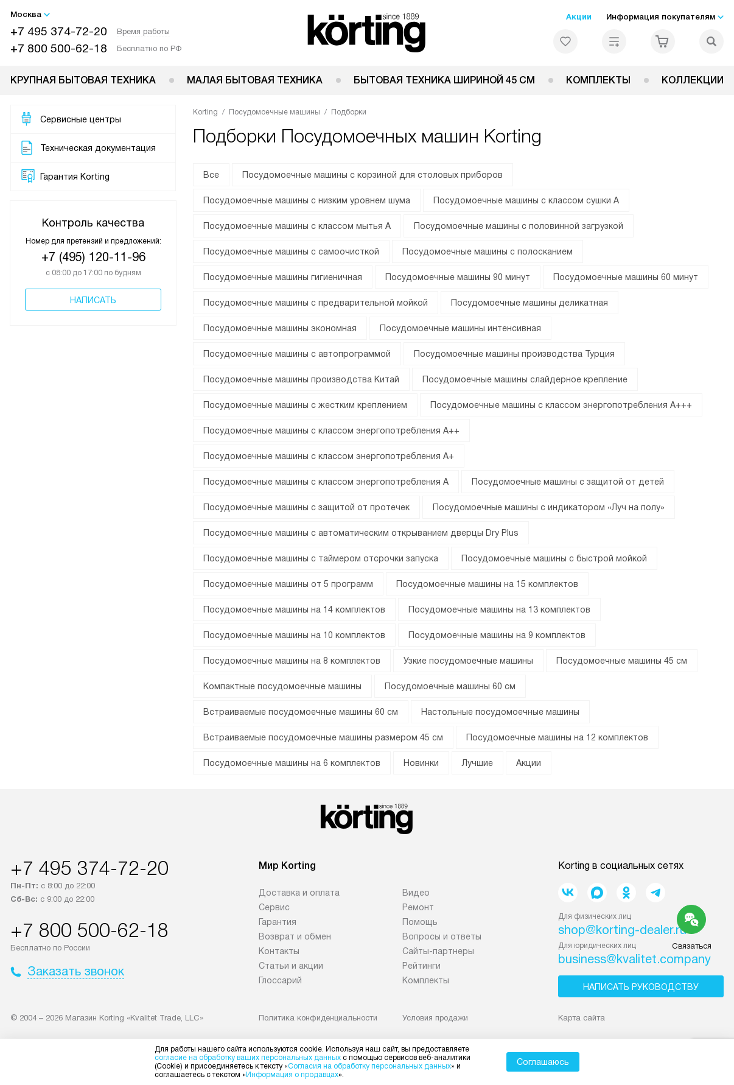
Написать (93, 300)
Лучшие (477, 763)
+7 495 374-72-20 (58, 31)
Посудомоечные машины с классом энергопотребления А (326, 481)
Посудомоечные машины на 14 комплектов (294, 609)
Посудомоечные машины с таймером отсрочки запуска (320, 558)
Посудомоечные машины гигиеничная (282, 277)
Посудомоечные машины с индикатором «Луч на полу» (549, 507)
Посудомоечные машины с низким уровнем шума (306, 200)
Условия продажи (435, 1017)
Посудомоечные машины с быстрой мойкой (554, 558)
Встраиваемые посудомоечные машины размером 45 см (323, 737)
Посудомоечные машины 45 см (621, 660)
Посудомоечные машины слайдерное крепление (524, 379)
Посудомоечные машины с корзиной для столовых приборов (372, 175)
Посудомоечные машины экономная (280, 328)
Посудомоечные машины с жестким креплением (305, 405)
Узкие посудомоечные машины (468, 660)
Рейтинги (421, 966)
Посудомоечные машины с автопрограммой (297, 354)
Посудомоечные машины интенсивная (460, 328)
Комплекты (598, 80)
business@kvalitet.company (634, 959)
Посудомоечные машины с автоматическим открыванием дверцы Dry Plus (361, 533)
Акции (579, 16)
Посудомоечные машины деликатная (529, 302)
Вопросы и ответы (441, 936)
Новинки (421, 763)
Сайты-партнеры (438, 951)
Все (211, 175)
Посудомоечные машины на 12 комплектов (557, 737)
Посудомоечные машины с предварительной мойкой (315, 302)
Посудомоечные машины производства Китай (301, 379)
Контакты (279, 951)
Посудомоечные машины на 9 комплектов (496, 635)
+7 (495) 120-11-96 (93, 257)
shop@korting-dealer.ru (622, 929)
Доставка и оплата (299, 892)
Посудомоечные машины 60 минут (625, 277)
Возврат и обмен (295, 936)
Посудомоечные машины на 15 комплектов (487, 584)
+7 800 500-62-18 (58, 48)
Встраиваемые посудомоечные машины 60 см (300, 712)
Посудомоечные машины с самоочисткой (291, 251)
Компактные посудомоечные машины (282, 686)
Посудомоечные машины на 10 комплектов (294, 635)
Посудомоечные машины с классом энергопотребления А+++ (561, 405)
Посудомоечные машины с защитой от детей (568, 481)
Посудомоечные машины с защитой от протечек (306, 507)
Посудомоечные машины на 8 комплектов (291, 660)
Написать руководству (641, 987)
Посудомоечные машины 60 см (450, 686)
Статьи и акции (291, 966)
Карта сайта (581, 1017)
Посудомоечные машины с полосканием (487, 251)
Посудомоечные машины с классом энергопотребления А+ (328, 456)
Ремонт (418, 907)
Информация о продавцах (292, 1074)
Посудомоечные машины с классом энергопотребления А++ (331, 430)
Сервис (274, 907)
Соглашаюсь (543, 1062)
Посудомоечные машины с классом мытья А (297, 226)
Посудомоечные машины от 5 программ (288, 584)
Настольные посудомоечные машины (500, 712)
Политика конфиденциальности (318, 1017)
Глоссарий (280, 980)
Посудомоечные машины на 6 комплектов (291, 763)
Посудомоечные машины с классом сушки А (526, 200)
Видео (416, 892)
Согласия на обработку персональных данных (369, 1066)
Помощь (420, 922)
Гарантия (277, 922)
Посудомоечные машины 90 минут (457, 277)
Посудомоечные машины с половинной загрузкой (518, 226)
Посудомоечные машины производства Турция (514, 354)
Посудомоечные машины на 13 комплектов (499, 609)
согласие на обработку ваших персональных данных (248, 1057)
